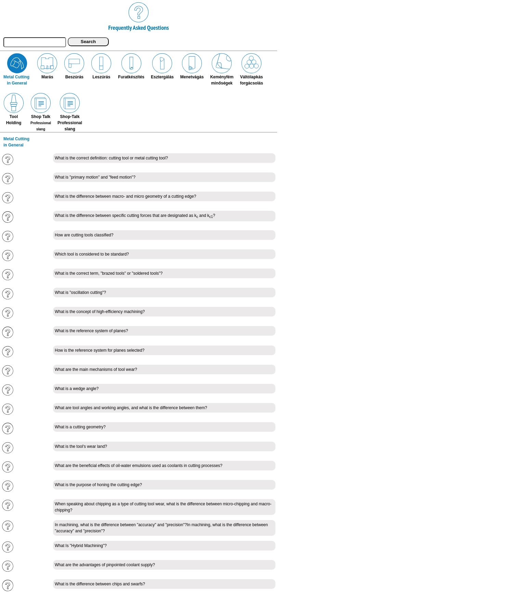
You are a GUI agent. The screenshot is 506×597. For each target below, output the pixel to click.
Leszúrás (101, 66)
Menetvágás (192, 66)
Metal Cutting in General (16, 69)
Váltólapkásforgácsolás (251, 69)
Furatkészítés (131, 66)
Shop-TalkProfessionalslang (69, 111)
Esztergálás (162, 66)
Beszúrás (74, 66)
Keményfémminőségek (221, 69)
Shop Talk (40, 111)
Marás (47, 66)
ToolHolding (13, 108)
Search (88, 41)
